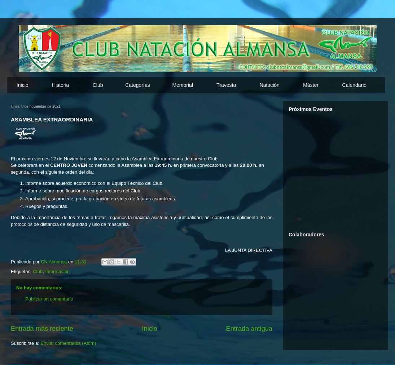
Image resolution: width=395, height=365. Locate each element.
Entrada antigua (249, 328)
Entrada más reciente (42, 328)
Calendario (354, 85)
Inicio (22, 85)
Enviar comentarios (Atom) (68, 343)
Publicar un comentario (49, 299)
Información (57, 271)
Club (38, 271)
